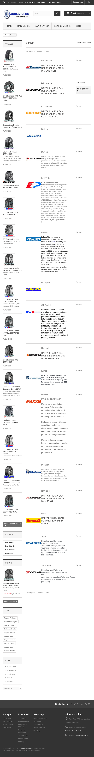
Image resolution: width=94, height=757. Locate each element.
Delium (9, 678)
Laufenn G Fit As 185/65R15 (10, 153)
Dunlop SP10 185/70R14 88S (9, 66)
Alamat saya (38, 724)
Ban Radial (9, 542)
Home (8, 25)
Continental (11, 674)
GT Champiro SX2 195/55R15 (10, 361)
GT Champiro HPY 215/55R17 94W (10, 450)
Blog (79, 25)
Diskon (8, 563)
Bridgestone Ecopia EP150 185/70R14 (11, 186)
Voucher (37, 731)
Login (88, 2)
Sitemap (21, 742)
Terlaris (9, 44)
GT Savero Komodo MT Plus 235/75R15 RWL (11, 333)
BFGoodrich (11, 667)
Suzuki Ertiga (9, 625)
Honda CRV (8, 636)
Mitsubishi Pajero (10, 622)
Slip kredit (37, 721)
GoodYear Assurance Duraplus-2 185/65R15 (12, 388)
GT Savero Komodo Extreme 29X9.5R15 (11, 240)
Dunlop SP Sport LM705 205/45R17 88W (10, 422)
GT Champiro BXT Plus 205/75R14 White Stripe (12, 98)
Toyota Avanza (9, 632)
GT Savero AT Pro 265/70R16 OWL (10, 511)
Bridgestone (11, 670)
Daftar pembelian (40, 718)
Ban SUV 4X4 (42, 25)
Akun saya (39, 714)
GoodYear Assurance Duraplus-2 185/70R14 (12, 482)
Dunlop (9, 681)
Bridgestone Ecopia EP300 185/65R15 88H (12, 126)
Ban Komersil (62, 25)
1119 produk (80, 83)
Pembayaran (23, 738)
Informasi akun (39, 728)
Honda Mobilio (9, 651)
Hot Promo (9, 553)
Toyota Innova (9, 640)
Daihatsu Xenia (10, 629)
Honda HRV (8, 647)
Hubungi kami (78, 2)
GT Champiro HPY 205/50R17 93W (10, 300)
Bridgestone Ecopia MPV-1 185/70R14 (11, 584)
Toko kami (22, 718)
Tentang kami (23, 735)
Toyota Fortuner (10, 618)
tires (53, 242)
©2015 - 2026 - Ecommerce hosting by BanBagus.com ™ (23, 750)
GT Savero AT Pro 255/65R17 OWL (10, 213)
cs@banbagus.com (81, 735)
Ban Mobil (23, 25)
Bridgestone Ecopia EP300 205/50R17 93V (12, 269)
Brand (8, 660)
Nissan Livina (9, 643)
